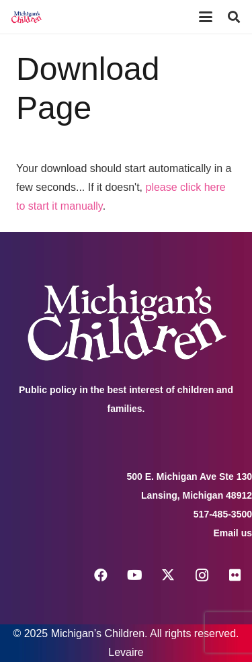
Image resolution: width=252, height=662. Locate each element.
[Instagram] (201, 575)
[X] (168, 575)
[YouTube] (134, 575)
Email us (232, 533)
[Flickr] (235, 575)
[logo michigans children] (26, 17)
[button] (205, 17)
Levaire (125, 652)
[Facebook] (101, 575)
